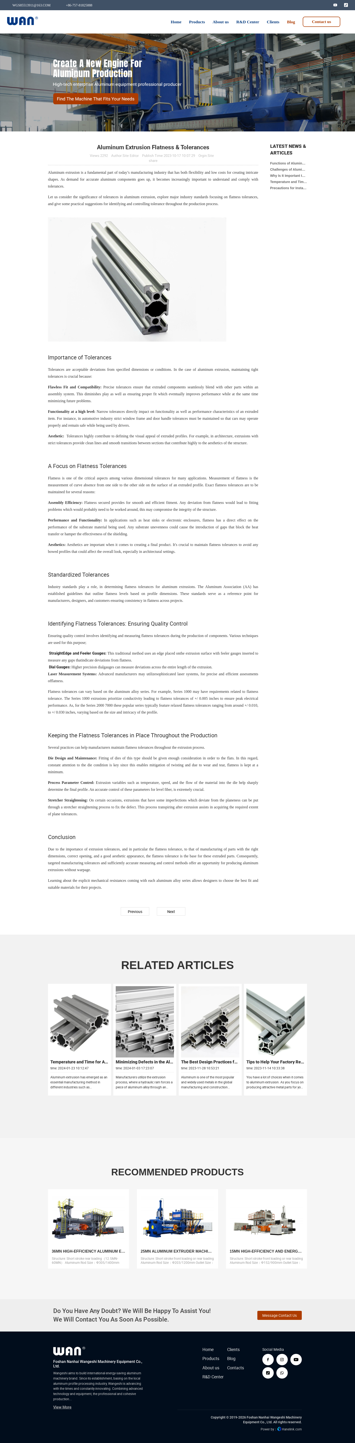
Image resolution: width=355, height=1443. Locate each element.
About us (210, 1368)
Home (208, 1349)
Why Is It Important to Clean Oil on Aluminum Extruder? (288, 176)
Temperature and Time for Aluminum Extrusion (288, 182)
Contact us (321, 21)
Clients (233, 1349)
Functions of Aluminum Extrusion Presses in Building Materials (288, 163)
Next (171, 911)
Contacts (235, 1368)
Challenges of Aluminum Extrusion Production (288, 169)
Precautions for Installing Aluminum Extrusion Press (288, 188)
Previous (135, 911)
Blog (231, 1358)
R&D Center (213, 1377)
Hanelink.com (292, 1429)
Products (210, 1358)
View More (62, 1407)
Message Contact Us (279, 1315)
